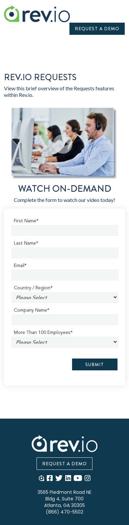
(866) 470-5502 (64, 512)
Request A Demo (97, 28)
